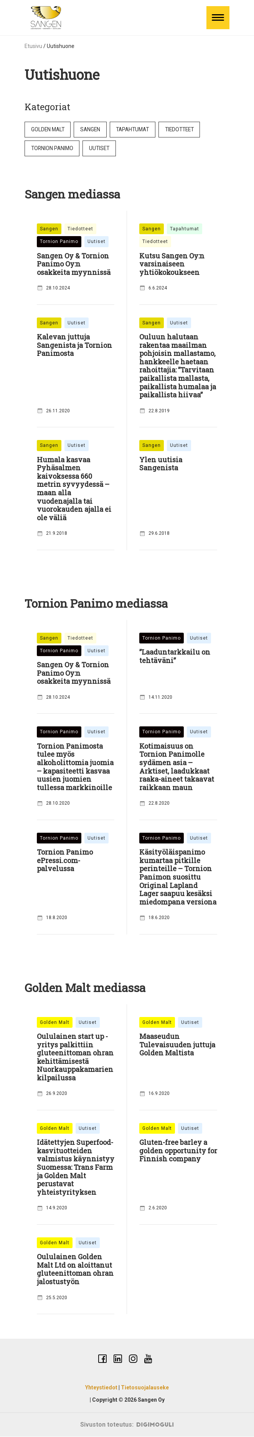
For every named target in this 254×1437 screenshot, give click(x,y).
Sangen (92, 129)
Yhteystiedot (101, 1388)
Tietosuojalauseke (145, 1388)
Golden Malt (48, 129)
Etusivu (33, 46)
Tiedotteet (186, 129)
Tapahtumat (137, 129)
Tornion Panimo (53, 149)
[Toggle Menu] (217, 17)
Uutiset (101, 149)
